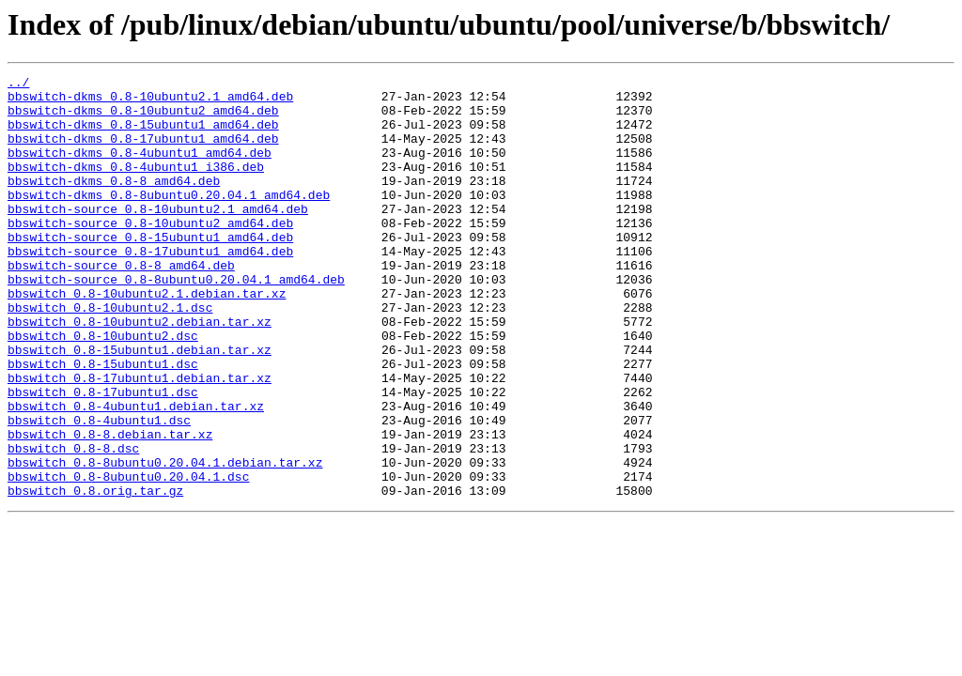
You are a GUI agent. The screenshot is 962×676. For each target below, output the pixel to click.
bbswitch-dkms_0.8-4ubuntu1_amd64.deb (140, 169)
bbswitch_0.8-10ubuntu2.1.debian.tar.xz (147, 338)
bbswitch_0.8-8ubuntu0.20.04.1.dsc (128, 557)
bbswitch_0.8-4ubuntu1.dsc (99, 490)
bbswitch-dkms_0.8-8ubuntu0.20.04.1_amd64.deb (169, 219)
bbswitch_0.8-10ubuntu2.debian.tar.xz (140, 371)
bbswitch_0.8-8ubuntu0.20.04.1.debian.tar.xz (165, 540)
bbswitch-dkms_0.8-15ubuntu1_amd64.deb (143, 135)
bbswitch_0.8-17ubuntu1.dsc (103, 456)
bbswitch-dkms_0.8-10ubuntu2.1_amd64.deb (150, 101)
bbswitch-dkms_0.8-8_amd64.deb (114, 202)
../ (18, 84)
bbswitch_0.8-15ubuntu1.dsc (103, 422)
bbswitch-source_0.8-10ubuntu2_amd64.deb (150, 253)
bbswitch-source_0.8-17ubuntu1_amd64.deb (150, 287)
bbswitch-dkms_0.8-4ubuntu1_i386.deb (136, 185)
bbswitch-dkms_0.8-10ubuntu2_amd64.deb (143, 118)
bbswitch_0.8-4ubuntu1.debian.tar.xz (136, 473)
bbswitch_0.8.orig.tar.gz (95, 574)
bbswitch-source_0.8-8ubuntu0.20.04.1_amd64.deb (176, 321)
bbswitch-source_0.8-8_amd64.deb (121, 304)
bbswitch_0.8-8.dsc (73, 523)
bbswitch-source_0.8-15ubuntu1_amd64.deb (150, 270)
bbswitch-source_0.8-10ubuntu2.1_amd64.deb (158, 236)
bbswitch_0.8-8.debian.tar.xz (110, 507)
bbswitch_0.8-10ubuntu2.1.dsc (110, 354)
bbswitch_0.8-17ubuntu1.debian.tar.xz (140, 439)
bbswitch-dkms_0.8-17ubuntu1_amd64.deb (143, 152)
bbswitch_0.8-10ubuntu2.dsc (103, 388)
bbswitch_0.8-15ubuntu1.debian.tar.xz (140, 405)
